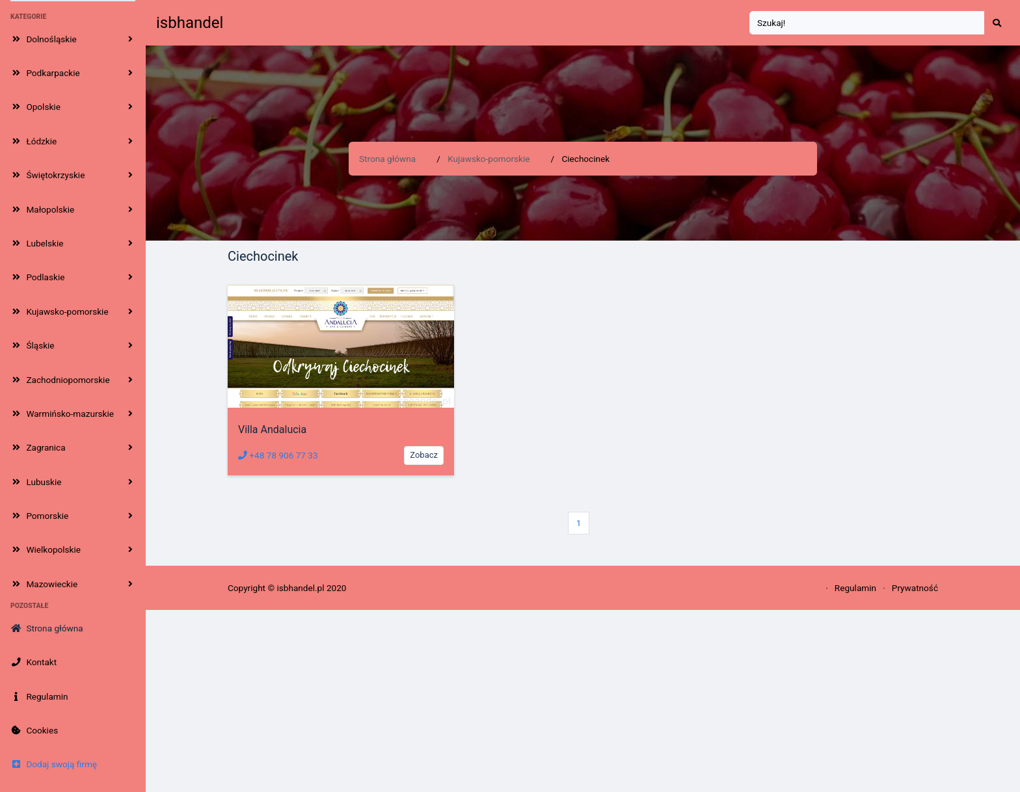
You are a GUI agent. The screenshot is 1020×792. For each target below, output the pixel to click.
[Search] (867, 23)
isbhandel (189, 23)
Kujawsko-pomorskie (489, 158)
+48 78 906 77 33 (278, 455)
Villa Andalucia (272, 429)
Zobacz (424, 455)
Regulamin (855, 588)
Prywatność (915, 588)
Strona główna (387, 158)
